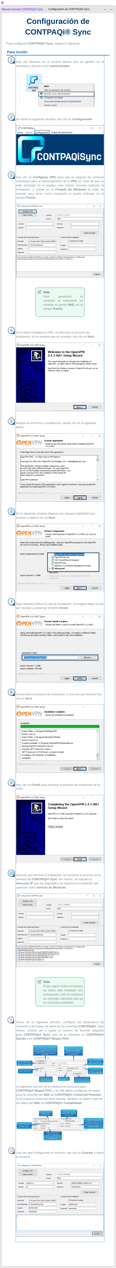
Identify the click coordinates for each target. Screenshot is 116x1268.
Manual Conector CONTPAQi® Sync (22, 9)
